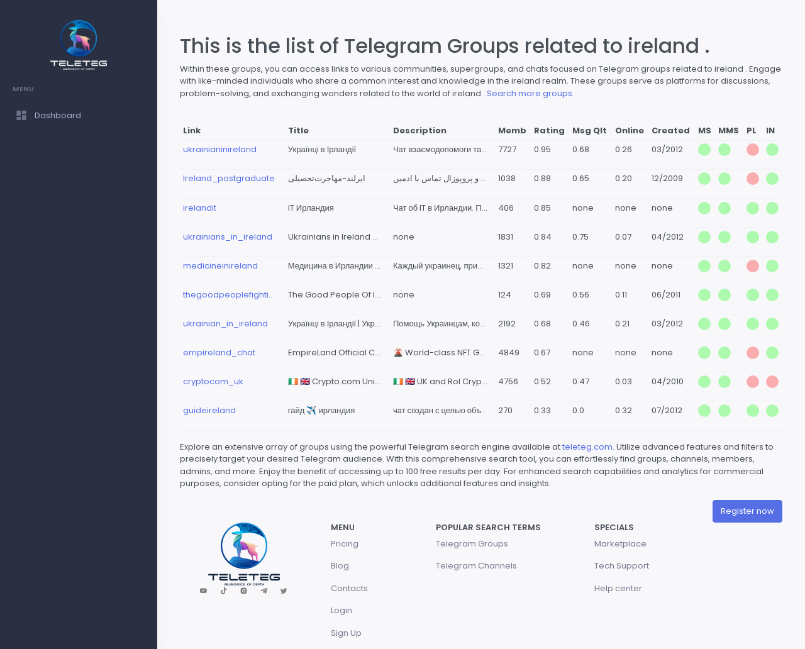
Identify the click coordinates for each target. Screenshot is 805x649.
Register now (747, 511)
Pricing (344, 544)
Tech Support (621, 566)
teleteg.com (587, 447)
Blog (340, 566)
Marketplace (620, 544)
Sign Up (346, 633)
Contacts (349, 588)
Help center (618, 588)
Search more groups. (530, 93)
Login (341, 610)
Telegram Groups (472, 544)
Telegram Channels (476, 566)
